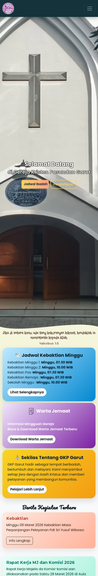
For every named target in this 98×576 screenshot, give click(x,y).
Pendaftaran (63, 184)
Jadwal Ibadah (36, 184)
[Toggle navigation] (89, 8)
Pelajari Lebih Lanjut (27, 489)
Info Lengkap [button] (19, 540)
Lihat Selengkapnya (27, 392)
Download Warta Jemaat (31, 439)
